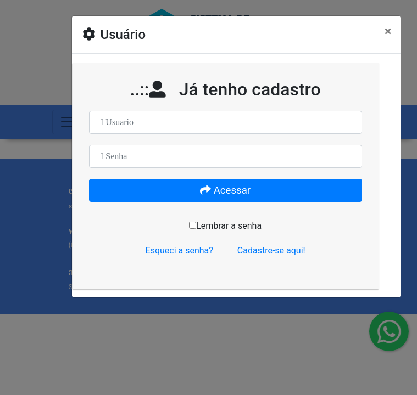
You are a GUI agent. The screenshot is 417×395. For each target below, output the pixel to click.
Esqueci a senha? (179, 250)
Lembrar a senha (225, 226)
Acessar (225, 190)
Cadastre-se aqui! (271, 250)
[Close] (388, 31)
